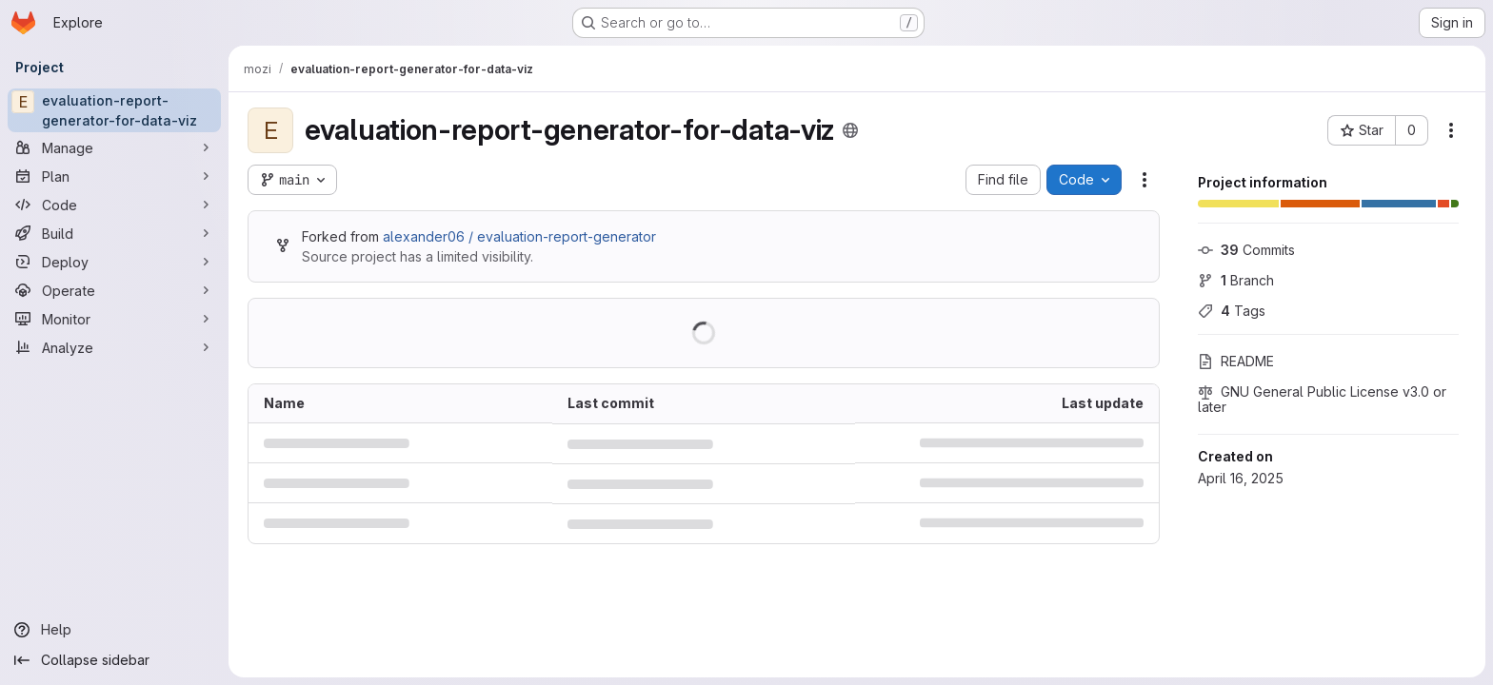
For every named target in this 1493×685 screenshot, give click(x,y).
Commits (1246, 250)
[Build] (114, 233)
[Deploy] (114, 261)
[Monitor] (114, 318)
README (1236, 361)
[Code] (114, 204)
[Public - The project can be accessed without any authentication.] (850, 130)
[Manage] (114, 147)
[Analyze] (114, 347)
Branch (1236, 280)
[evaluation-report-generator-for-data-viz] (114, 110)
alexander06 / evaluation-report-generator (519, 236)
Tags (1231, 311)
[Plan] (114, 176)
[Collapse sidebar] (114, 660)
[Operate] (114, 290)
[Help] (114, 629)
